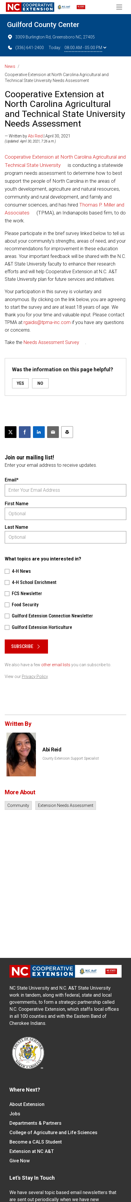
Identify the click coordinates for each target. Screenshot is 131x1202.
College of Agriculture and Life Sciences (53, 1132)
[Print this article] (67, 432)
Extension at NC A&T (31, 1151)
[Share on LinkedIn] (39, 432)
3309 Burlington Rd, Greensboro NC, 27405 (51, 37)
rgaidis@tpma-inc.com (47, 322)
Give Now (19, 1161)
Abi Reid (35, 136)
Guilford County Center (43, 25)
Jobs (14, 1114)
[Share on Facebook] (25, 432)
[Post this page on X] (10, 432)
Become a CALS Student (35, 1142)
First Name (16, 503)
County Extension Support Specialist (70, 758)
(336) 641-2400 (25, 48)
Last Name (16, 527)
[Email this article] (53, 432)
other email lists (55, 664)
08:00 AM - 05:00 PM (85, 47)
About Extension (26, 1104)
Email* (12, 480)
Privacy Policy (35, 676)
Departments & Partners (35, 1123)
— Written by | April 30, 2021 (37, 136)
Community (18, 805)
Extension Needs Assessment (65, 805)
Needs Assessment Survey (51, 342)
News (10, 66)
